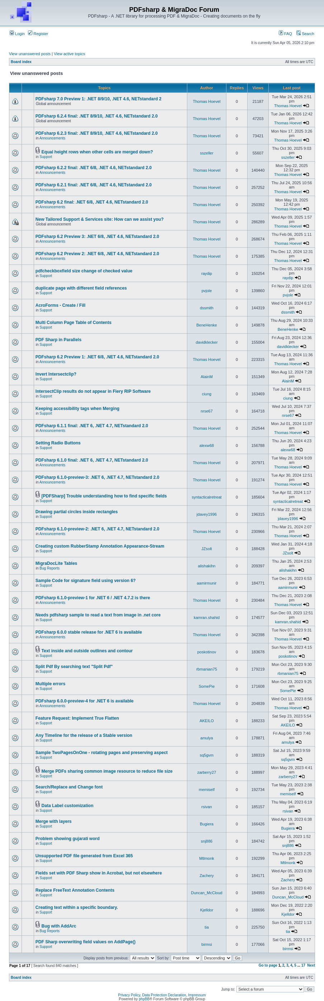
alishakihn (207, 566)
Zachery (206, 875)
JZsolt (206, 549)
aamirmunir (206, 583)
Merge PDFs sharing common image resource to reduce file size (107, 771)
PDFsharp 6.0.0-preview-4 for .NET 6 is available (84, 701)
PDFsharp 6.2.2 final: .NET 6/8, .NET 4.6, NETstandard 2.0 (94, 167)
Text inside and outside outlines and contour (87, 650)
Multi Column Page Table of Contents (74, 322)
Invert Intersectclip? (56, 374)
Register (38, 34)
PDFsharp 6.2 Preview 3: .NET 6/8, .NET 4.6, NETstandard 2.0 (97, 236)
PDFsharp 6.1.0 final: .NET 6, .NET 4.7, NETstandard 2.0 (92, 460)
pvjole (207, 291)
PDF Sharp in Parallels (58, 339)
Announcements (52, 138)
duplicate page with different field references (81, 288)
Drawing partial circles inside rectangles (77, 511)
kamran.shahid (207, 617)
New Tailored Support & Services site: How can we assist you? (100, 219)
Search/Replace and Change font (69, 787)
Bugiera (206, 824)
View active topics (69, 54)
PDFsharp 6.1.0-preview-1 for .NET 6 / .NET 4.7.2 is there (93, 597)
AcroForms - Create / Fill (60, 305)
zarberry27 (206, 772)
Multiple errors (50, 683)
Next (311, 965)
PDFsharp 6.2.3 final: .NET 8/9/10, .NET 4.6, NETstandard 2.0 (97, 133)
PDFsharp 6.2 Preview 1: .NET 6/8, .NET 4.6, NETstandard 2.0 (97, 356)
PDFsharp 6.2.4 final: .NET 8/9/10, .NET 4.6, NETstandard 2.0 (97, 116)
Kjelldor (206, 910)
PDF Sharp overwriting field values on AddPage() (86, 941)
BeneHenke (206, 325)
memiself (207, 789)
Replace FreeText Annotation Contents (75, 890)
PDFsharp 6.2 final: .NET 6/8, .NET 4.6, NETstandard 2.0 (92, 202)
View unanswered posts (30, 54)
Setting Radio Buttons (58, 442)
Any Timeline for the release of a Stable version (84, 735)
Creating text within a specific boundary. (77, 907)
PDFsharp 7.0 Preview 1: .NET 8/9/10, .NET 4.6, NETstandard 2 (98, 98)
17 (303, 965)
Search (305, 34)
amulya (206, 738)
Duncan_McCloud (206, 893)
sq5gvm (207, 755)
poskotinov (206, 652)
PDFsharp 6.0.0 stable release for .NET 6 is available (89, 632)
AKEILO (206, 721)
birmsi (206, 944)
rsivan (206, 807)
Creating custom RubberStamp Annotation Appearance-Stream (100, 546)
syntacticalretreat (206, 497)
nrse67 (207, 411)
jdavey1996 (207, 514)
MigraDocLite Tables (56, 563)
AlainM (207, 377)
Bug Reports (49, 568)
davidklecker (206, 342)
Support (45, 157)
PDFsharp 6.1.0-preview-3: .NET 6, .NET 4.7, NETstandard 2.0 (97, 477)
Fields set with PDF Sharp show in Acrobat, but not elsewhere (99, 873)
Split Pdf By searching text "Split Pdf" (74, 666)
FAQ (285, 34)
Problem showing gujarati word (68, 838)
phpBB (144, 999)
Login (17, 34)
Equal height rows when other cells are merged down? (97, 151)
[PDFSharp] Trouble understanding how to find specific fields (104, 496)
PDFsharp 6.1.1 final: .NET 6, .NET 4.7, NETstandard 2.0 (92, 425)
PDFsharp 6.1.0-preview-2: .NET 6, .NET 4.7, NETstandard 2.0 (97, 529)
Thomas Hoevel (206, 101)
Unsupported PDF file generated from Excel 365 (84, 855)
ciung (206, 394)
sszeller (206, 153)
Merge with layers (54, 821)
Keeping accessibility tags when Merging (77, 408)
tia (207, 927)
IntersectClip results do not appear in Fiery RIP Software (93, 391)
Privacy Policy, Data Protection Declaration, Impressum (162, 995)
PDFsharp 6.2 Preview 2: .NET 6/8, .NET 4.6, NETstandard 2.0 (97, 253)
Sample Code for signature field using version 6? (86, 580)
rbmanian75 (206, 669)
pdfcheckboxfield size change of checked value (84, 270)
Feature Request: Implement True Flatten (77, 718)
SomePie (207, 686)
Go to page (268, 965)
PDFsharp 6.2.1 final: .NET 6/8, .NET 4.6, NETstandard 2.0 (94, 184)
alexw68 (206, 445)
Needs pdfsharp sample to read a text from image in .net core (98, 615)
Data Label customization (68, 805)
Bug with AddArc (59, 926)
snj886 (206, 841)
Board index (21, 62)
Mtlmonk (206, 858)
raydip (206, 273)
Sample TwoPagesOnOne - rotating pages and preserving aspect (102, 752)
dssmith (206, 308)
